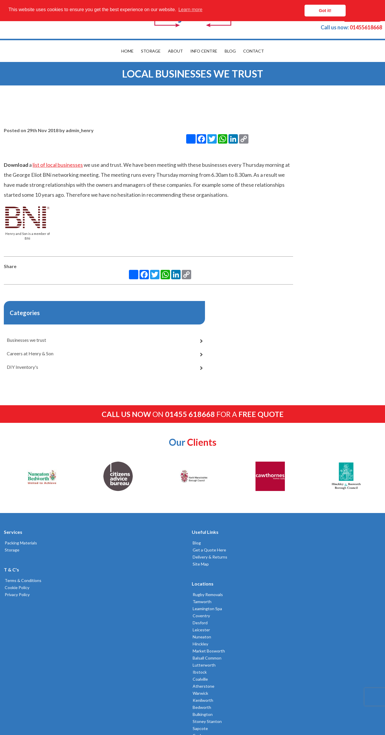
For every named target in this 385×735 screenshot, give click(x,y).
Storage (151, 50)
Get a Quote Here (116, 462)
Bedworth (206, 568)
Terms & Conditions (21, 492)
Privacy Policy (15, 506)
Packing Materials (19, 455)
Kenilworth (207, 561)
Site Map (108, 476)
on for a (193, 326)
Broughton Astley (213, 603)
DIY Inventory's (280, 215)
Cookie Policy (15, 499)
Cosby (203, 596)
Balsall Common (211, 518)
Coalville (204, 539)
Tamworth (206, 462)
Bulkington (207, 575)
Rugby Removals (212, 455)
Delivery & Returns (117, 469)
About (175, 50)
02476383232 (296, 489)
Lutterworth (208, 525)
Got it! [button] (356, 10)
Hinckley (205, 504)
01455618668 (351, 27)
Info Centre (203, 50)
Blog (230, 50)
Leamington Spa (211, 469)
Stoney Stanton (211, 582)
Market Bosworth (213, 511)
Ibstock (204, 532)
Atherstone (208, 546)
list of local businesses (57, 155)
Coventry (205, 476)
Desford (204, 483)
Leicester (205, 490)
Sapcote (204, 589)
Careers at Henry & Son (288, 202)
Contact (253, 50)
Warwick (205, 553)
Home (127, 50)
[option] (41, 389)
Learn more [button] (190, 10)
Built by (31, 709)
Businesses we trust (284, 188)
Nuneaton (206, 497)
